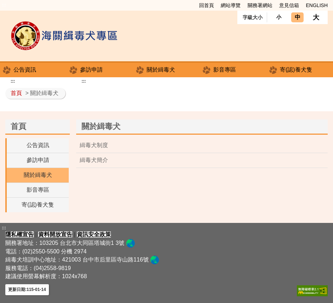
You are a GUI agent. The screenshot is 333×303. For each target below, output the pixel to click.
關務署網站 (260, 5)
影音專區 (224, 70)
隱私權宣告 (19, 234)
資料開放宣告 (55, 234)
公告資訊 (24, 70)
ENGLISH (317, 5)
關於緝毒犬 (161, 70)
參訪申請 (91, 70)
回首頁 (206, 5)
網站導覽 (231, 5)
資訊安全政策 (94, 234)
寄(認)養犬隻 (296, 70)
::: (4, 4)
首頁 (16, 93)
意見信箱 (289, 5)
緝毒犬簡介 (94, 160)
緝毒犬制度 (94, 145)
